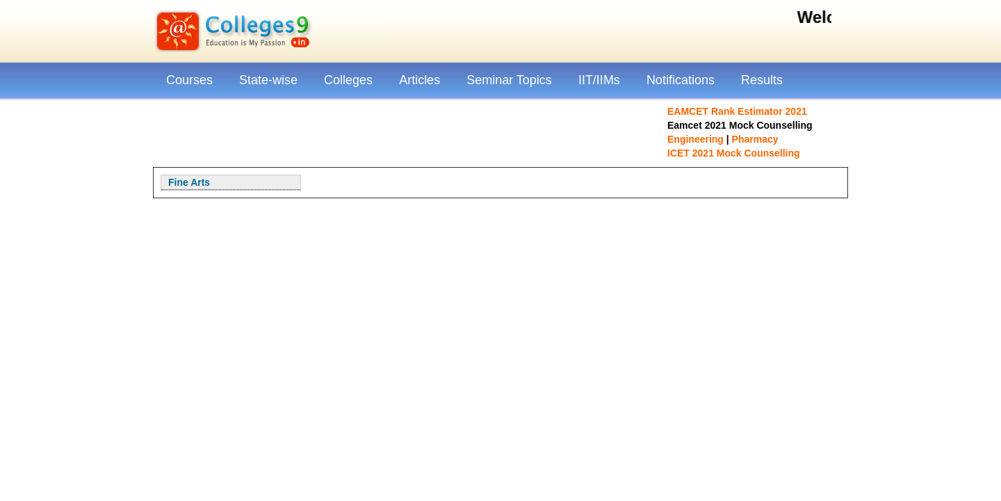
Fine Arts (189, 182)
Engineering (695, 139)
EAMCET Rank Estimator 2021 (737, 111)
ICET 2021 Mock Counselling (733, 153)
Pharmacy (755, 139)
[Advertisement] (407, 132)
